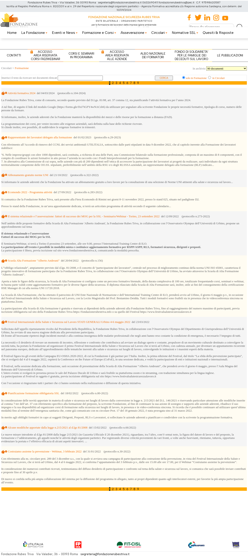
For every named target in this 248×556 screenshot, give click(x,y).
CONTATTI (13, 55)
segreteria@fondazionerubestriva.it (104, 554)
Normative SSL (185, 32)
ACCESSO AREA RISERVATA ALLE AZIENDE (117, 55)
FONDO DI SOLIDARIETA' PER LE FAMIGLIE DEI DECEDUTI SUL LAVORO (191, 55)
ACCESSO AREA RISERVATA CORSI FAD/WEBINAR (45, 55)
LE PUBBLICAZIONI (230, 55)
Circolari (159, 32)
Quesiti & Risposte (218, 32)
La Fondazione (34, 32)
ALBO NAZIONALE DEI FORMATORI (153, 55)
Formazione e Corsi (99, 32)
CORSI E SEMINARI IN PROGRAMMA (81, 55)
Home (12, 32)
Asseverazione (134, 32)
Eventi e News (65, 32)
